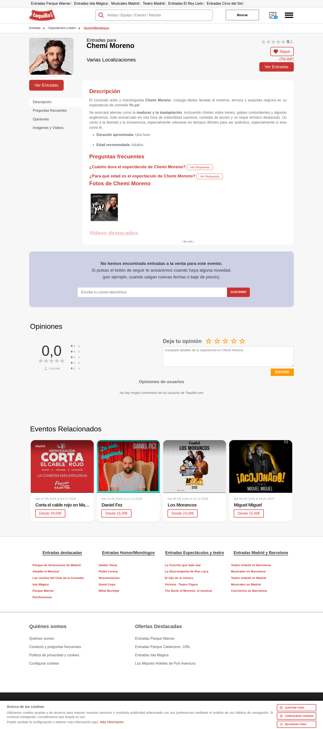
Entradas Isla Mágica (90, 3)
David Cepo (107, 584)
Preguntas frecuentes (50, 110)
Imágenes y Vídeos (48, 128)
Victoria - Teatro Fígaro (181, 584)
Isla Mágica (41, 584)
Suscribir (238, 292)
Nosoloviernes (109, 578)
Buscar (242, 15)
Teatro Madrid (154, 3)
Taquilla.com (39, 11)
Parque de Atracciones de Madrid (57, 565)
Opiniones (41, 119)
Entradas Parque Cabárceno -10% (162, 647)
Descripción (42, 102)
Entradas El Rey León (185, 3)
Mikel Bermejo (109, 590)
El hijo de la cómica (179, 578)
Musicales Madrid (125, 3)
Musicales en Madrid (246, 584)
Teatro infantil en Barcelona (251, 565)
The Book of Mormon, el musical (188, 590)
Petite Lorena (108, 571)
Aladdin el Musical (46, 571)
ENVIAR (282, 372)
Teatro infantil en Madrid (248, 578)
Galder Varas (108, 565)
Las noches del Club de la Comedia (58, 578)
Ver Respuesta (199, 167)
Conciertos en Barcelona (249, 590)
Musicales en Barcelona (248, 571)
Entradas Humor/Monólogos (128, 552)
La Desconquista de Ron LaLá (186, 571)
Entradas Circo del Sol (224, 3)
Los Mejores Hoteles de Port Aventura (165, 663)
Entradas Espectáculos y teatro (194, 552)
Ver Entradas (276, 66)
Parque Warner (43, 590)
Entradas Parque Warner (50, 3)
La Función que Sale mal (183, 565)
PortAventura (42, 597)
